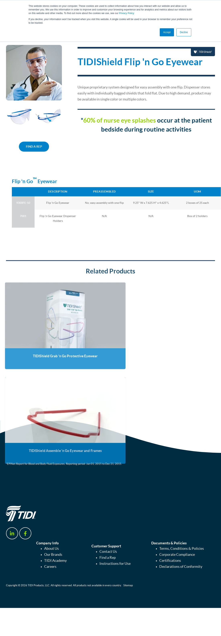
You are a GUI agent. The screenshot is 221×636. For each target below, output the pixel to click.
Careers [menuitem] (50, 567)
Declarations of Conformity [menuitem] (180, 567)
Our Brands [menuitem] (53, 555)
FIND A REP (34, 146)
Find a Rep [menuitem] (107, 558)
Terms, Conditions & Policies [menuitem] (181, 549)
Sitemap (128, 585)
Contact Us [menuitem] (108, 552)
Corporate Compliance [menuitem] (177, 555)
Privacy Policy (126, 13)
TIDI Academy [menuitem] (55, 561)
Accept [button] (167, 32)
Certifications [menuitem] (170, 561)
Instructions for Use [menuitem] (115, 564)
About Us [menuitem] (51, 549)
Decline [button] (184, 32)
